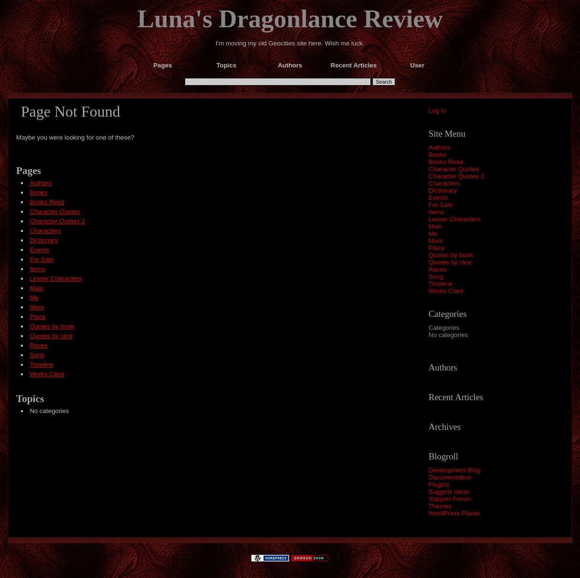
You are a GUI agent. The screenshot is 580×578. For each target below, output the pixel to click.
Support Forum (450, 498)
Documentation (450, 477)
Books (437, 154)
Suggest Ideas (449, 491)
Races (438, 269)
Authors (440, 147)
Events (438, 197)
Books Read (446, 161)
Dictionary (443, 190)
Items (436, 212)
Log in (437, 110)
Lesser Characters (455, 219)
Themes (440, 506)
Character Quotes (454, 169)
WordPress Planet (454, 513)
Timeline (441, 283)
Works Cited (446, 290)
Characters (444, 183)
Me (433, 233)
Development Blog (455, 470)
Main (436, 226)
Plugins (439, 484)
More (436, 240)
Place (436, 247)
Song (436, 276)
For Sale (441, 204)
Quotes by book (451, 255)
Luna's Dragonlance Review (290, 18)
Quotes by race (450, 262)
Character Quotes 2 (456, 176)
